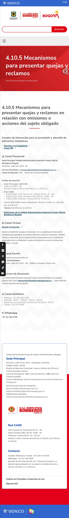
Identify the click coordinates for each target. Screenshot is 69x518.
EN (64, 2)
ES (66, 2)
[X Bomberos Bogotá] (3, 256)
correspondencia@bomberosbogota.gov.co (38, 170)
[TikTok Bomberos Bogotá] (3, 267)
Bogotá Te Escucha (10, 227)
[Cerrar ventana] (65, 71)
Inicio (7, 80)
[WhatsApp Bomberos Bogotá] (3, 262)
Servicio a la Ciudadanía (15, 146)
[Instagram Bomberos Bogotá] (3, 250)
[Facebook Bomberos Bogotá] (3, 245)
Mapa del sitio (12, 484)
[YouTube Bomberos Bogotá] (3, 273)
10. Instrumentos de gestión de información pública (23, 80)
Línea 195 (8, 148)
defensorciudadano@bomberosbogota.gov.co (25, 391)
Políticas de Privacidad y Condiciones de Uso (25, 479)
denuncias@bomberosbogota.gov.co (35, 280)
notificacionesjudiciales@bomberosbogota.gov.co (27, 397)
